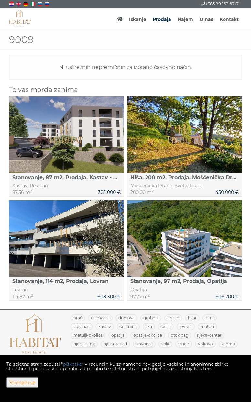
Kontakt (229, 19)
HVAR (192, 317)
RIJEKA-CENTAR (209, 335)
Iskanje (137, 19)
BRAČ (77, 317)
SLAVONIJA (144, 344)
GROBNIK (150, 317)
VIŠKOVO (205, 344)
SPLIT (165, 344)
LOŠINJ (166, 326)
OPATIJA (118, 335)
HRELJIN (173, 317)
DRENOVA (126, 317)
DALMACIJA (100, 317)
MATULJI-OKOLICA (88, 335)
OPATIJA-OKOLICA (147, 335)
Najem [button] (185, 19)
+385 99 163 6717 (220, 3)
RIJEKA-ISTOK (84, 344)
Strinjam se (22, 383)
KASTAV (104, 326)
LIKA (149, 326)
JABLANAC (81, 326)
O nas (206, 19)
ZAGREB (228, 344)
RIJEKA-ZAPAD (115, 344)
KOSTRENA (128, 326)
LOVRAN (186, 326)
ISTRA (209, 317)
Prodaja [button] (162, 19)
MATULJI (207, 326)
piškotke (72, 364)
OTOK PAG (179, 335)
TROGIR (183, 344)
